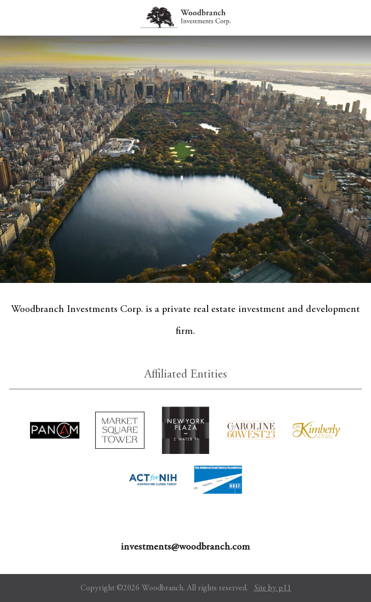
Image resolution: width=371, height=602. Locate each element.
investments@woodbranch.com (185, 547)
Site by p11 (272, 588)
